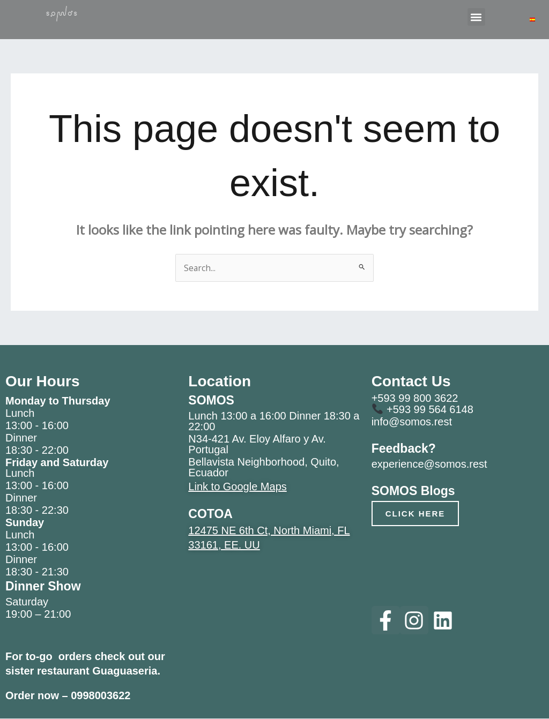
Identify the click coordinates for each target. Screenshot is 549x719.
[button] (476, 17)
